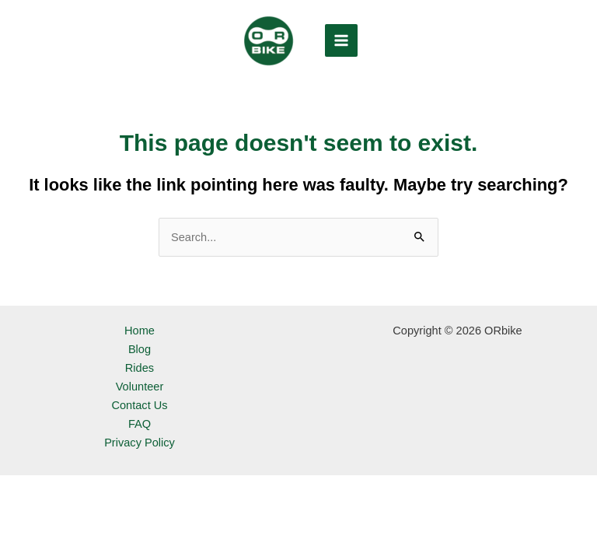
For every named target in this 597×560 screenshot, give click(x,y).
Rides (139, 368)
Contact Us (139, 405)
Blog (139, 349)
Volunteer (140, 386)
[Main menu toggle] (341, 40)
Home (139, 330)
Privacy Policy (139, 442)
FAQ (139, 424)
